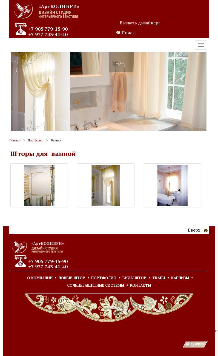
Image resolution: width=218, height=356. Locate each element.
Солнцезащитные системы (95, 285)
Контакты (140, 285)
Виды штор (134, 277)
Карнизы (180, 277)
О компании (40, 277)
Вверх (198, 230)
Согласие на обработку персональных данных (69, 331)
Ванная (56, 140)
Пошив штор (72, 277)
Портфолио (35, 140)
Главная (15, 140)
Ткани (158, 277)
